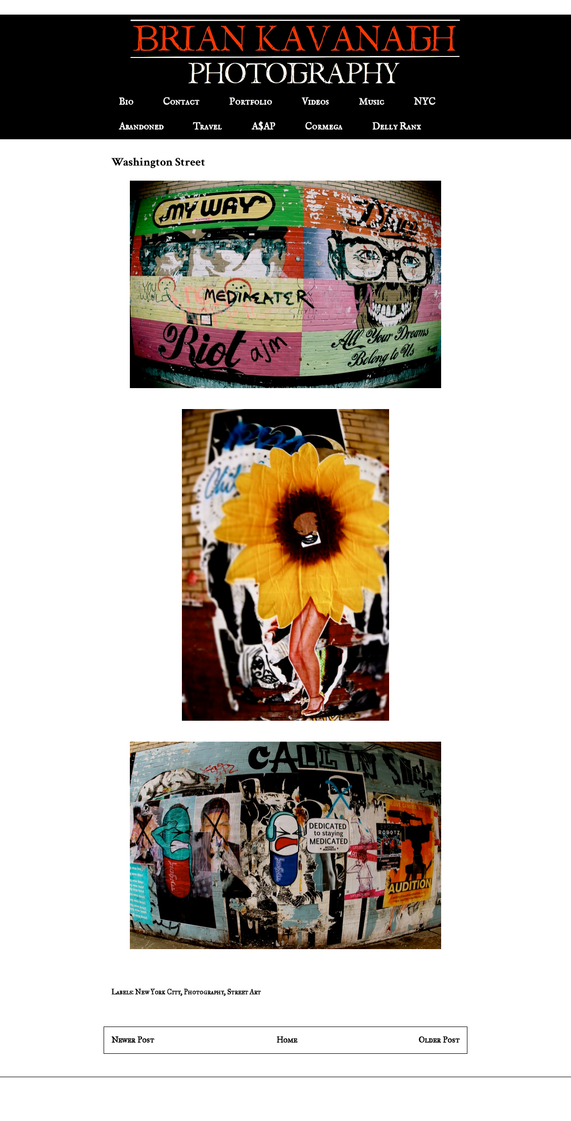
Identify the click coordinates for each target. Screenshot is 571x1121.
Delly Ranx (396, 127)
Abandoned (141, 127)
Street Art (244, 992)
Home (286, 1040)
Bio (126, 102)
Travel (207, 127)
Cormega (323, 127)
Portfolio (250, 102)
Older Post (439, 1040)
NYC (424, 102)
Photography (204, 992)
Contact (181, 102)
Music (371, 102)
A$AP (263, 127)
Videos (315, 102)
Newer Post (132, 1040)
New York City (157, 992)
